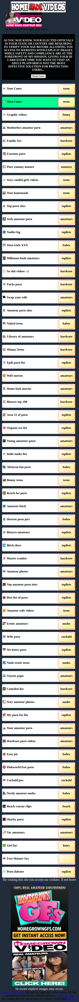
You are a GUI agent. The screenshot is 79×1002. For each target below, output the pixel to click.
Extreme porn (29, 154)
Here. (39, 883)
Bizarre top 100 (29, 402)
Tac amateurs (29, 833)
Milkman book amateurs (29, 259)
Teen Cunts (29, 89)
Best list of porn (29, 598)
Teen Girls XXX (29, 245)
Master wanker (29, 559)
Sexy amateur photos (29, 702)
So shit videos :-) (29, 272)
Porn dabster (29, 872)
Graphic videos (29, 115)
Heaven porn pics (29, 520)
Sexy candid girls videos (29, 180)
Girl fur (29, 846)
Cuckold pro (29, 781)
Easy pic (29, 754)
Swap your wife (29, 298)
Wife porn (29, 637)
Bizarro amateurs (29, 533)
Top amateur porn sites (29, 585)
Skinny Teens (29, 350)
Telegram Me (65, 995)
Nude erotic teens (29, 663)
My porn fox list (29, 715)
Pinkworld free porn (29, 768)
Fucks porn (29, 285)
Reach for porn (29, 493)
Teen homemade (29, 193)
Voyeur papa (29, 676)
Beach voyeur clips (29, 807)
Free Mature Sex (29, 859)
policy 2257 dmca (13, 992)
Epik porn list (29, 363)
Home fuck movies (29, 389)
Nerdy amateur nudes (29, 794)
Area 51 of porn (29, 415)
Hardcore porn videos (29, 741)
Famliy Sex (29, 141)
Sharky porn (29, 820)
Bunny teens (29, 480)
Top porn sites (29, 206)
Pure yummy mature (29, 167)
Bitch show (29, 546)
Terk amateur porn (29, 219)
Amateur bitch (29, 507)
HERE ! (72, 998)
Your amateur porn (29, 728)
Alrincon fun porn (29, 467)
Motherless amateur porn (29, 128)
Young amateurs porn (29, 441)
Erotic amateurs (29, 624)
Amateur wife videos (29, 611)
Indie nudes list (29, 454)
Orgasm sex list (29, 428)
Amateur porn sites (29, 311)
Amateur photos (29, 572)
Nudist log (29, 232)
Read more (38, 76)
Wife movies (29, 376)
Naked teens (29, 324)
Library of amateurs (29, 337)
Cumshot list (29, 689)
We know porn (29, 650)
